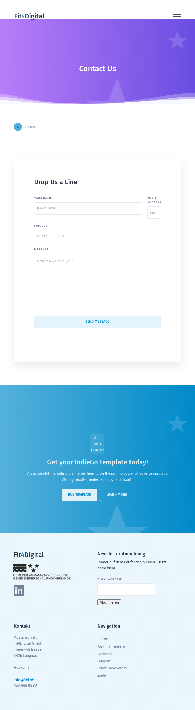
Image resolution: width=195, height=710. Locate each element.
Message (41, 249)
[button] (177, 16)
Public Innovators (112, 668)
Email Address (154, 200)
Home (103, 639)
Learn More (116, 496)
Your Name (43, 198)
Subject (41, 225)
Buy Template (79, 496)
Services (105, 654)
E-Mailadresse (110, 579)
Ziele (102, 675)
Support (104, 661)
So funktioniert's (111, 647)
